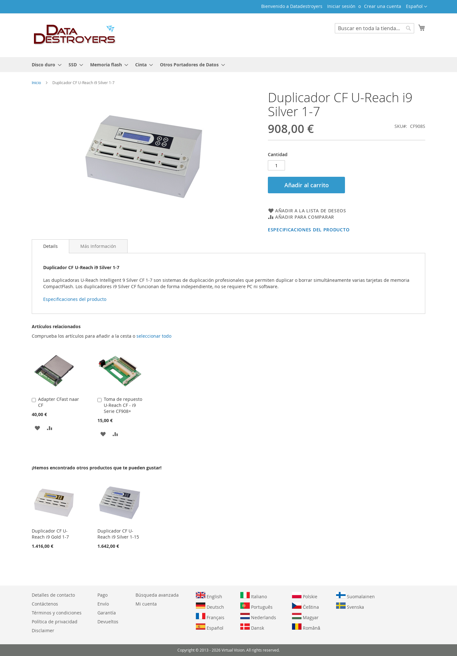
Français (210, 616)
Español (209, 627)
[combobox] (374, 28)
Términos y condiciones (57, 613)
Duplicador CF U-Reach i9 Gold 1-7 (50, 534)
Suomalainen (355, 596)
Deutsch (210, 606)
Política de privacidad (54, 622)
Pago (102, 595)
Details (50, 246)
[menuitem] (45, 64)
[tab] (50, 246)
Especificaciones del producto (308, 230)
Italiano (253, 596)
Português (256, 606)
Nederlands (258, 616)
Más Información (98, 246)
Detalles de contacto (53, 595)
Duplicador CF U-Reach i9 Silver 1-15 (118, 534)
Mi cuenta (146, 604)
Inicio (36, 82)
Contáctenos (45, 604)
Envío (103, 604)
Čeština (305, 606)
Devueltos (107, 622)
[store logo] (75, 35)
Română (306, 627)
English (209, 596)
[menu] (228, 64)
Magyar (305, 616)
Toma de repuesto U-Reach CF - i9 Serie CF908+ (123, 405)
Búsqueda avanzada (157, 595)
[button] (416, 6)
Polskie (304, 596)
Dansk (252, 627)
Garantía (106, 613)
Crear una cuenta (382, 6)
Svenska (350, 606)
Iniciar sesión (341, 6)
